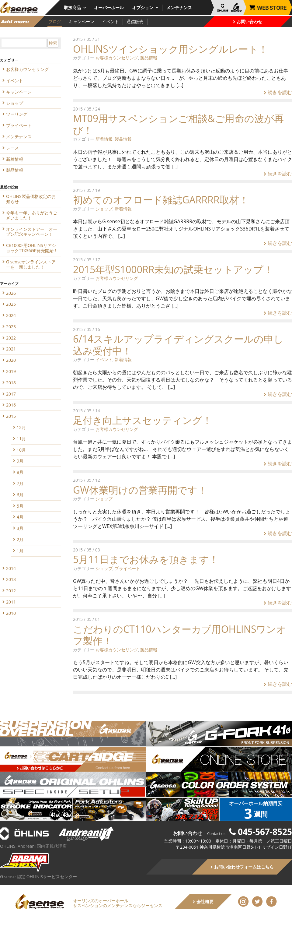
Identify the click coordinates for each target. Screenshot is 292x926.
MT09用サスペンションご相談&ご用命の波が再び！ (178, 124)
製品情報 (148, 58)
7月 (20, 483)
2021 (11, 349)
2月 (20, 539)
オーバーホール (109, 7)
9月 (20, 461)
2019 (11, 371)
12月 (21, 427)
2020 (11, 360)
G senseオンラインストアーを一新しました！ (31, 264)
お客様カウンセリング (117, 58)
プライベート (127, 568)
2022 (11, 338)
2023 (11, 326)
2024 (11, 315)
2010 (11, 613)
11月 (21, 439)
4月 (20, 517)
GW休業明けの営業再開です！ (140, 489)
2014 (11, 568)
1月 (20, 551)
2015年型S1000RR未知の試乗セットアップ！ (173, 269)
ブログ (54, 21)
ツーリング (16, 114)
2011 (11, 602)
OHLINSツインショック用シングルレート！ (170, 48)
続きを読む (278, 92)
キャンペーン (81, 21)
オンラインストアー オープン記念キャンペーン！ (31, 231)
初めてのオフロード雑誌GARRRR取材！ (161, 199)
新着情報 (104, 139)
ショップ (104, 209)
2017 (11, 394)
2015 (11, 416)
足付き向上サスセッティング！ (142, 420)
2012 (11, 590)
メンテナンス (179, 7)
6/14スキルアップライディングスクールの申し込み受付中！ (178, 344)
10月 (21, 450)
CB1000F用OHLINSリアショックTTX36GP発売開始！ (32, 247)
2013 (11, 579)
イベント (110, 21)
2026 (11, 293)
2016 (11, 405)
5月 (20, 506)
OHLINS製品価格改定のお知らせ (31, 198)
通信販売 (135, 21)
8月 (20, 472)
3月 (20, 528)
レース (12, 148)
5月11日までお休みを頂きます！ (146, 559)
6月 (20, 495)
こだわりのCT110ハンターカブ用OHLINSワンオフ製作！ (179, 634)
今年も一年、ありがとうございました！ (31, 215)
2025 (11, 304)
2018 (11, 383)
